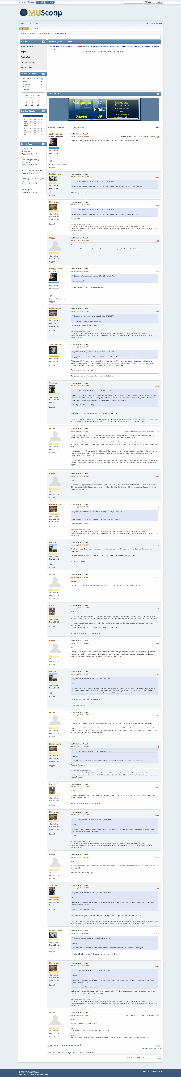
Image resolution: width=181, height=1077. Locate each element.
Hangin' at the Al (27, 46)
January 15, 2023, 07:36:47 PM (80, 643)
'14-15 (33, 103)
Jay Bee (29, 189)
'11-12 (33, 105)
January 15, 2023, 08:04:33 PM (80, 1015)
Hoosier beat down (28, 170)
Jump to (129, 1057)
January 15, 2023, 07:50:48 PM (80, 746)
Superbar (24, 52)
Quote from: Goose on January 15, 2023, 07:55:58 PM (92, 893)
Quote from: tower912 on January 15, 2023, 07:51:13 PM (93, 819)
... (67, 127)
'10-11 (39, 105)
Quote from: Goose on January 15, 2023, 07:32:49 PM (92, 751)
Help (144, 1071)
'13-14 (39, 103)
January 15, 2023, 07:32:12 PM (80, 545)
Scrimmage (121, 105)
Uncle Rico (54, 542)
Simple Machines (34, 1072)
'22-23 (39, 95)
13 (71, 127)
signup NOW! (118, 51)
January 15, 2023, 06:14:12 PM (80, 204)
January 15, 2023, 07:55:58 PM (80, 857)
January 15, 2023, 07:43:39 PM (80, 674)
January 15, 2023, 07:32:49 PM (80, 577)
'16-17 (39, 100)
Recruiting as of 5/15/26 (30, 179)
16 (80, 127)
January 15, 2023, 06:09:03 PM (80, 136)
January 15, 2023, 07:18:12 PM (80, 476)
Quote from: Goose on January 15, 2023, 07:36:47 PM (92, 679)
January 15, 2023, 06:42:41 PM (80, 347)
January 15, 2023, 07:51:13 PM (80, 786)
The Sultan (54, 383)
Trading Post (25, 57)
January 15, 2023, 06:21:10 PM (80, 311)
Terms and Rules (152, 1071)
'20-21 (33, 98)
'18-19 (27, 100)
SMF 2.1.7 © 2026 (23, 1072)
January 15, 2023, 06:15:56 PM (80, 240)
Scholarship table (156, 23)
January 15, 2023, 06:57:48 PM (80, 431)
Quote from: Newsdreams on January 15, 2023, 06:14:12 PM (94, 276)
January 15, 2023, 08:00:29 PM (80, 888)
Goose (52, 238)
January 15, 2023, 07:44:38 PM (80, 715)
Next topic (157, 1049)
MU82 (40, 170)
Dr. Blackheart (55, 174)
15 (78, 127)
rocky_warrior (55, 134)
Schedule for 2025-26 (121, 117)
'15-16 (27, 103)
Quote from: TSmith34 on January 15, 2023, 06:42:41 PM (93, 390)
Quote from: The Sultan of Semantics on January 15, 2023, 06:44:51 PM (98, 512)
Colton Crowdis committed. (31, 149)
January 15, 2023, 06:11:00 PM (80, 176)
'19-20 (39, 98)
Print (158, 127)
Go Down (51, 127)
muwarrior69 (26, 151)
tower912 (53, 605)
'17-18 (33, 100)
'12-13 (27, 105)
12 (69, 127)
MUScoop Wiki (26, 68)
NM (23, 189)
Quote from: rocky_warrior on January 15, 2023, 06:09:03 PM (94, 181)
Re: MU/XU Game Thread (79, 134)
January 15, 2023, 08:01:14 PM (80, 965)
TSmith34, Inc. (55, 344)
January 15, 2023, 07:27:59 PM (80, 507)
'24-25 (27, 95)
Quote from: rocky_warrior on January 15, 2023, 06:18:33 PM (94, 316)
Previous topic (147, 1049)
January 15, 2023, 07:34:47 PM (80, 608)
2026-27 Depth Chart (30, 160)
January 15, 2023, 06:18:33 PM (80, 271)
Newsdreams (55, 202)
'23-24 (33, 95)
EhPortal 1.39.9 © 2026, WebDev (27, 1071)
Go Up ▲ (160, 1071)
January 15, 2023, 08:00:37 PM (80, 933)
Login (87, 51)
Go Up (50, 1045)
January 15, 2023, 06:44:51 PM (80, 385)
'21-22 (27, 98)
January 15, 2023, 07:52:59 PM (80, 814)
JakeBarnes (26, 162)
